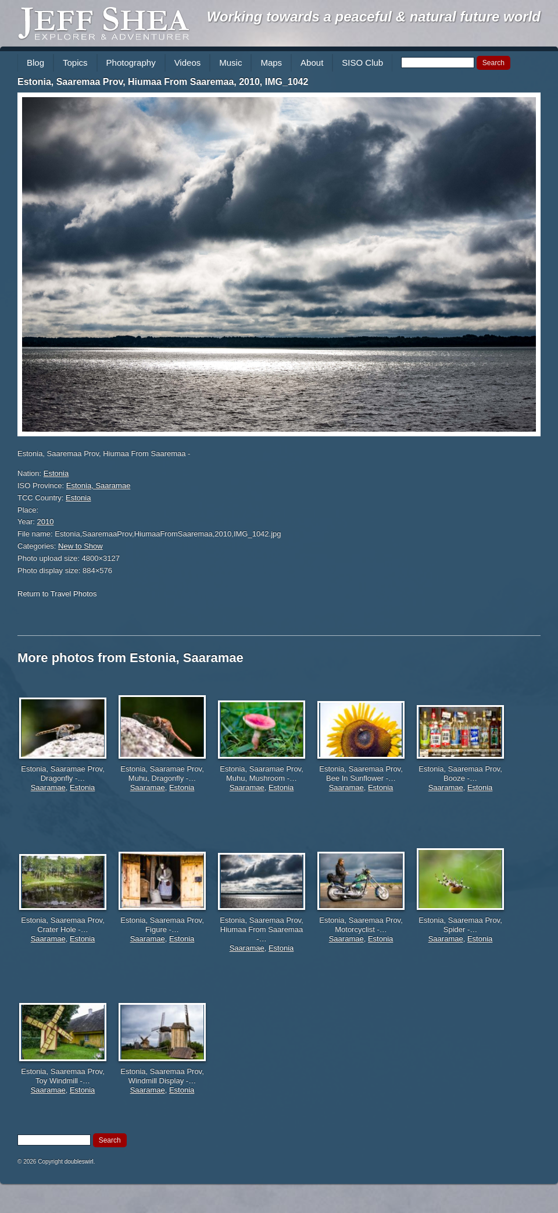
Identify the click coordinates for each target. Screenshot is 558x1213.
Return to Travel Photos (57, 593)
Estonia (56, 473)
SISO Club (362, 62)
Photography (131, 62)
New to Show (80, 546)
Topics (75, 62)
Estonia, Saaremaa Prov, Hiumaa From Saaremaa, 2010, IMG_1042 (162, 82)
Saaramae (48, 787)
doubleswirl (79, 1161)
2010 (45, 521)
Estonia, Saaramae (98, 485)
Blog (35, 62)
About (312, 62)
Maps (271, 62)
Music (230, 62)
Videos (187, 62)
